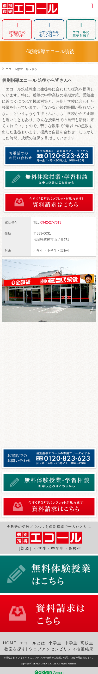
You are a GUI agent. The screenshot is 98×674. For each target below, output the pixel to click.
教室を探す (15, 649)
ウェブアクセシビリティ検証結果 (61, 649)
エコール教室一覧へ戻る (21, 69)
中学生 (71, 643)
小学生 (55, 643)
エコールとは (32, 643)
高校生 (86, 643)
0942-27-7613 (50, 222)
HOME (10, 643)
